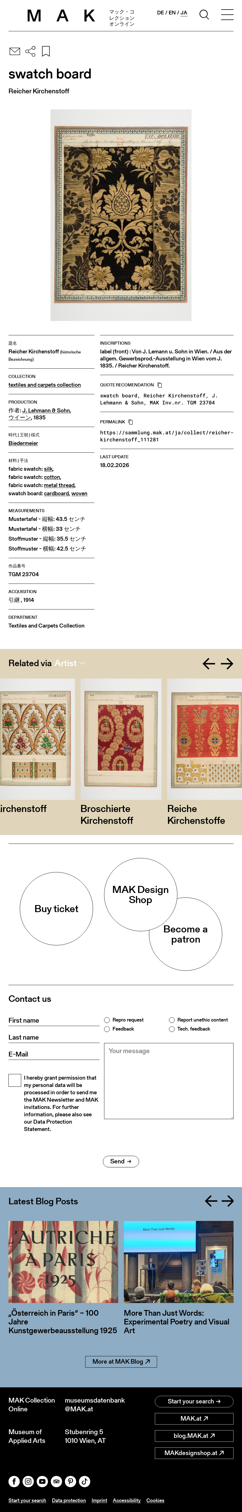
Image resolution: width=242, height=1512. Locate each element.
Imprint (99, 1500)
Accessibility (127, 1500)
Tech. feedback (193, 1028)
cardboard (56, 493)
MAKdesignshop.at (194, 1453)
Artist (65, 663)
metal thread (59, 485)
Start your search (194, 1401)
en (172, 12)
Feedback (123, 1028)
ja (184, 12)
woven (79, 493)
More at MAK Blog (121, 1361)
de (160, 12)
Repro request (128, 1019)
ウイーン (19, 417)
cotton (52, 477)
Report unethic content (202, 1019)
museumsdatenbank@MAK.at (93, 1404)
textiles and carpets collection (44, 384)
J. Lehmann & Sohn (46, 410)
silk (48, 468)
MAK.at (194, 1418)
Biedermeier (23, 443)
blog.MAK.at (194, 1435)
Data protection (69, 1500)
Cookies (155, 1500)
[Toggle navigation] (227, 15)
